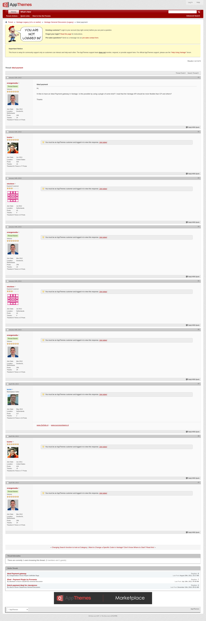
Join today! (103, 142)
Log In (190, 2)
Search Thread (192, 73)
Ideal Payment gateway (16, 574)
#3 (198, 178)
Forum (10, 22)
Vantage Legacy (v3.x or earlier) (28, 22)
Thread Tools (180, 73)
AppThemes (195, 609)
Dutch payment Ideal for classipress (22, 585)
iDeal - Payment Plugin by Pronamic (22, 579)
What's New (25, 12)
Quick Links (25, 16)
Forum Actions (12, 16)
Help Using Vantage (178, 52)
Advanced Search (193, 16)
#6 (198, 329)
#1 (198, 77)
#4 (198, 226)
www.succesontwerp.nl (60, 425)
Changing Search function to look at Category (69, 547)
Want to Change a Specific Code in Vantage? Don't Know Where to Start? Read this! (121, 547)
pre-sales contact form (90, 38)
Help (198, 2)
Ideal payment (17, 68)
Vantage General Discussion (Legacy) (59, 22)
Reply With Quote (192, 127)
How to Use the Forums (41, 16)
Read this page (65, 34)
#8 (198, 436)
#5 (198, 281)
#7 (198, 384)
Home (13, 12)
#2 (198, 132)
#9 (198, 482)
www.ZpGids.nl (42, 425)
